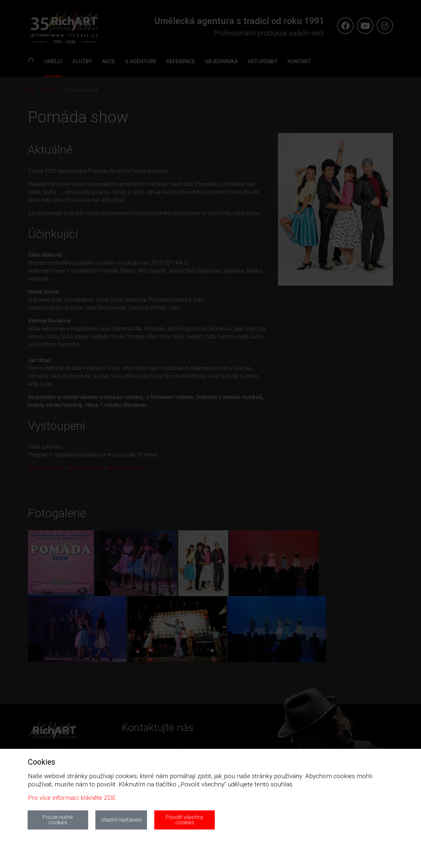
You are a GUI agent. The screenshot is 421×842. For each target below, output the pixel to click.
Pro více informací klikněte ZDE (72, 798)
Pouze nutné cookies (58, 820)
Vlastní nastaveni (121, 820)
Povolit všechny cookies (184, 820)
